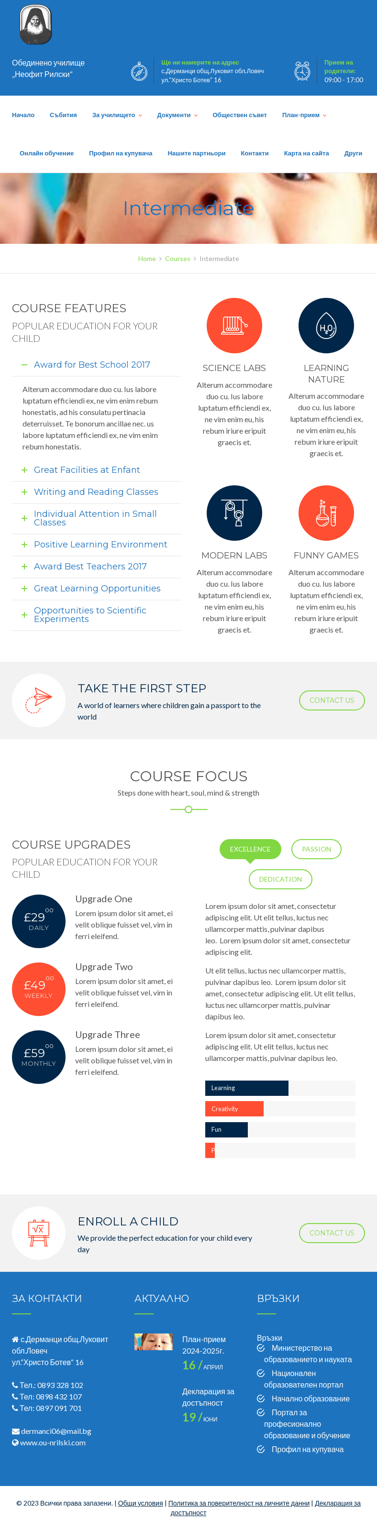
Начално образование (311, 1398)
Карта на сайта (306, 153)
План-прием (301, 115)
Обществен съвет (240, 115)
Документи (174, 115)
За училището (113, 115)
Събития (63, 115)
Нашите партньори (196, 153)
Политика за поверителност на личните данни (239, 1503)
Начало (23, 115)
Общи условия (140, 1503)
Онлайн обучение (47, 153)
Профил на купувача (120, 153)
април (202, 1367)
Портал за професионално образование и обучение (307, 1424)
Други (353, 153)
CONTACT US (332, 700)
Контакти (254, 153)
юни (199, 1419)
